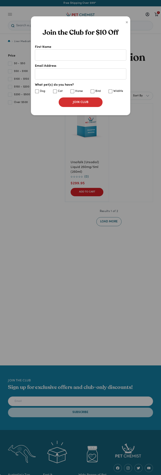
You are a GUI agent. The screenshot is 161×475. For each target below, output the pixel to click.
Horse (79, 91)
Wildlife (118, 91)
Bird (98, 91)
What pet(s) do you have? (80, 88)
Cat (60, 91)
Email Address (80, 71)
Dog (42, 91)
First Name (80, 53)
